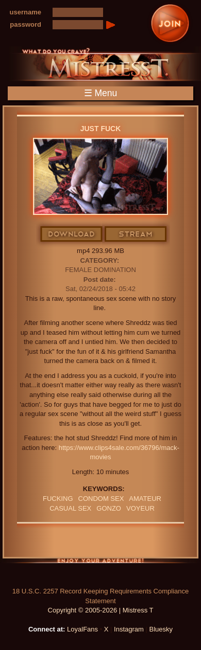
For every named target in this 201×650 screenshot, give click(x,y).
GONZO (108, 508)
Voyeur (140, 508)
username (25, 12)
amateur (145, 498)
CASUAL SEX (70, 508)
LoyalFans (82, 629)
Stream (136, 234)
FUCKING (58, 498)
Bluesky (161, 629)
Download (72, 234)
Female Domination (100, 270)
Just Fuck (100, 128)
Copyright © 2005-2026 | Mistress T (101, 610)
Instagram (129, 629)
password (25, 24)
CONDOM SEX (101, 498)
